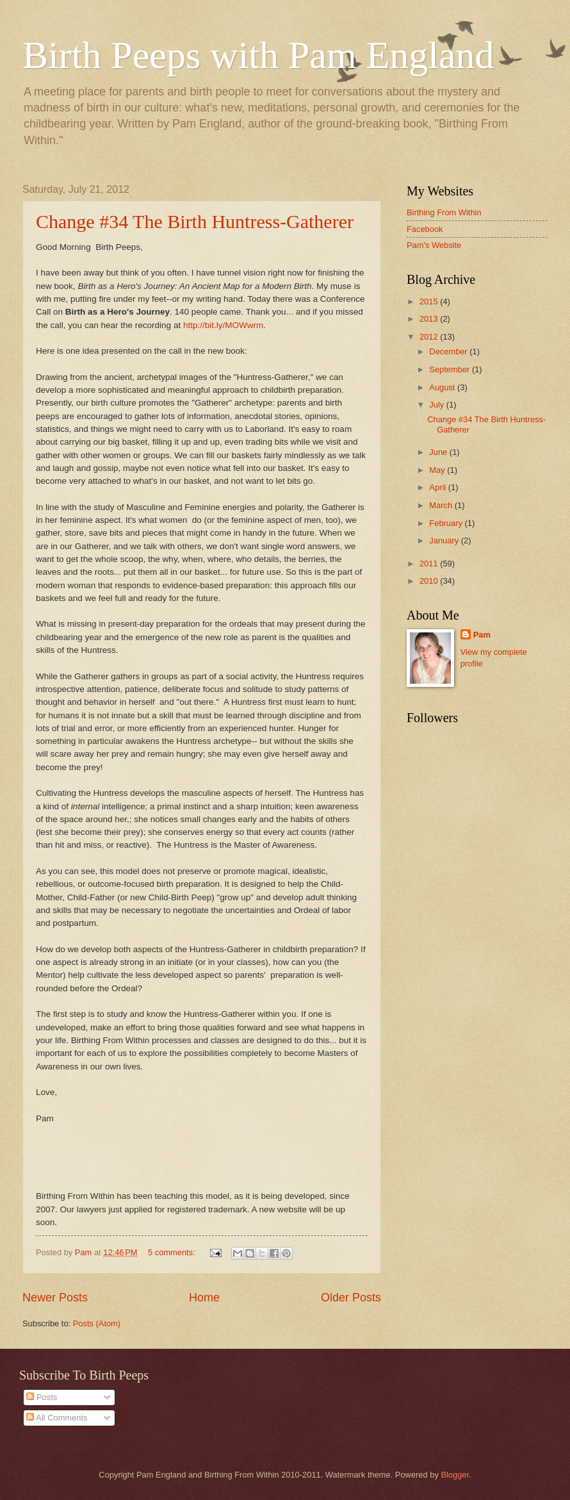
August (443, 387)
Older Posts (351, 1297)
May (438, 470)
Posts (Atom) (96, 1323)
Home (204, 1297)
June (439, 452)
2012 (429, 337)
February (446, 523)
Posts (41, 1397)
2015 (429, 301)
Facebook (425, 229)
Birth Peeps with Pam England (258, 55)
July (437, 404)
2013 (429, 319)
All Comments (56, 1417)
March (441, 505)
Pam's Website (434, 245)
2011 (429, 563)
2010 (429, 581)
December (449, 351)
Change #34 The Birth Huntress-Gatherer (195, 221)
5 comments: (172, 1252)
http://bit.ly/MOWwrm (223, 325)
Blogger (455, 1474)
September (450, 369)
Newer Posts (55, 1297)
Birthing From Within (444, 212)
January (444, 540)
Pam (482, 634)
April (438, 487)
